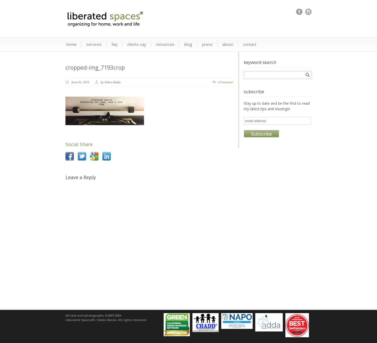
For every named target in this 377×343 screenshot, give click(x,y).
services (94, 44)
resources (165, 44)
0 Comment (225, 82)
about (228, 44)
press (207, 44)
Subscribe (261, 134)
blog (188, 44)
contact (249, 44)
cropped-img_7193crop (95, 67)
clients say (136, 44)
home (71, 44)
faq (114, 44)
